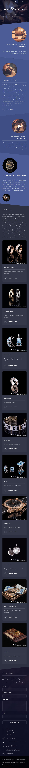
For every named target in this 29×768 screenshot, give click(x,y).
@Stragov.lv (9, 753)
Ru (23, 1)
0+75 (3, 713)
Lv (19, 1)
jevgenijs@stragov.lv (11, 746)
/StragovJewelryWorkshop (13, 749)
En (16, 1)
